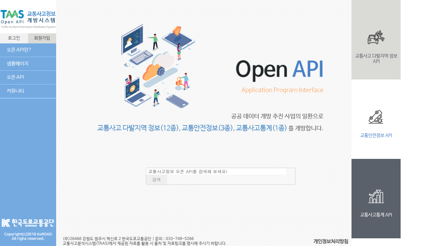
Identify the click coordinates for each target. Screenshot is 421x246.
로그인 (14, 38)
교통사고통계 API (376, 215)
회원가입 (42, 38)
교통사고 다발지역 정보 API (376, 58)
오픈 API (15, 77)
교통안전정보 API (376, 135)
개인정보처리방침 (330, 241)
